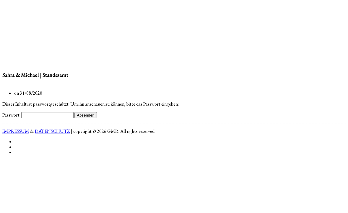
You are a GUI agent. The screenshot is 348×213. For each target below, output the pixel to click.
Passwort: (38, 115)
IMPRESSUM (15, 131)
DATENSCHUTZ (52, 131)
